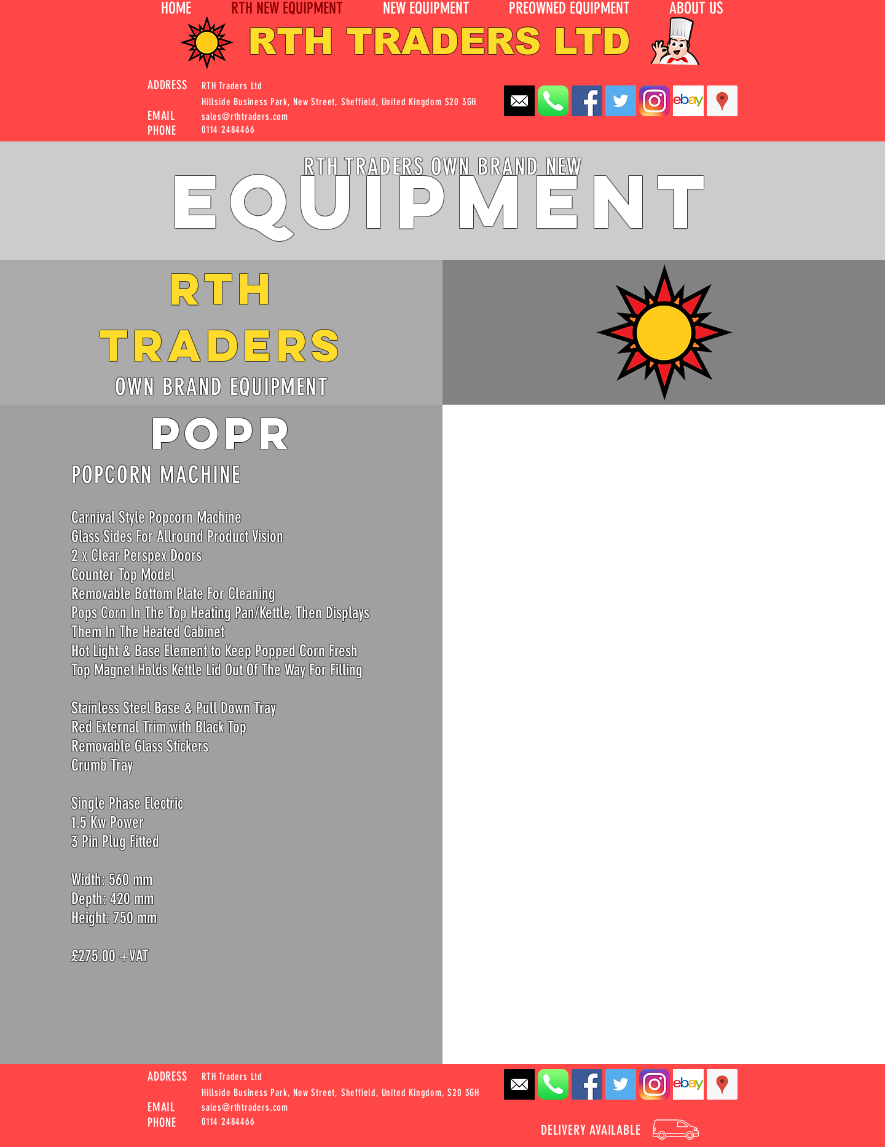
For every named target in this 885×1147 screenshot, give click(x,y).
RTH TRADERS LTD (439, 41)
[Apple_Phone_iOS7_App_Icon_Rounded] (553, 100)
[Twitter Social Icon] (620, 100)
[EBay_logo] (688, 100)
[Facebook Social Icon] (587, 100)
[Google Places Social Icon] (722, 100)
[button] (695, 8)
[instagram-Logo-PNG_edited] (654, 100)
